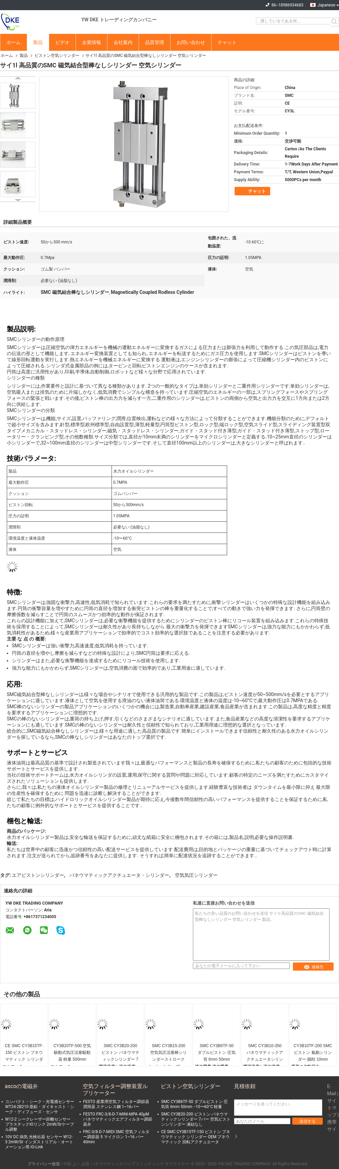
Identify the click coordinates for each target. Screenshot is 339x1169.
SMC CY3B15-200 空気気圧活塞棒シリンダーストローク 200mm (168, 1053)
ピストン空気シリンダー (57, 55)
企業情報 (91, 42)
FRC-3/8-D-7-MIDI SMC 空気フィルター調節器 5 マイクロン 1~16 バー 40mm (116, 1136)
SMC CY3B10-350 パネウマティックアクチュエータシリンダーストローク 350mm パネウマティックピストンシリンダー (264, 1053)
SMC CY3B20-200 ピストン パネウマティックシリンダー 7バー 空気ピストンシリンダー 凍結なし (120, 1053)
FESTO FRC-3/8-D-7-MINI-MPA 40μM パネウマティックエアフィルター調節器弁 (117, 1119)
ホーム (13, 42)
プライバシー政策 (43, 1164)
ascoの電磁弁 (21, 1086)
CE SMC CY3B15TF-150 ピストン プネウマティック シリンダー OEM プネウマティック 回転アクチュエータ (24, 1053)
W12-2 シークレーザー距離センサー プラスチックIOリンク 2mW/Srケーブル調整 (39, 1124)
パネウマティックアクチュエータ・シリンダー (119, 875)
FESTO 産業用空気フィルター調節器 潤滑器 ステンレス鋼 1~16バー (116, 1104)
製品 (38, 42)
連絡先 (314, 967)
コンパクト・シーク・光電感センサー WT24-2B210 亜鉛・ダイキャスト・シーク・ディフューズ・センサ (39, 1106)
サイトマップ (332, 1108)
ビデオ (62, 42)
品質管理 (154, 42)
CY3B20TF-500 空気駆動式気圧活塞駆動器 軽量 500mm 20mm (72, 1053)
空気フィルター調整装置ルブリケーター (115, 1089)
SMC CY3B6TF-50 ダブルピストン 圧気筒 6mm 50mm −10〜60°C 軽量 (216, 1053)
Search (335, 22)
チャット (227, 42)
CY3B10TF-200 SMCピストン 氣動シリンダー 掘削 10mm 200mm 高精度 (313, 1053)
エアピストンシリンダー (38, 875)
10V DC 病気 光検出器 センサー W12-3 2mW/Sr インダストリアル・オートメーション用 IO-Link (39, 1141)
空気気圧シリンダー (196, 875)
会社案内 (123, 42)
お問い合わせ (191, 42)
